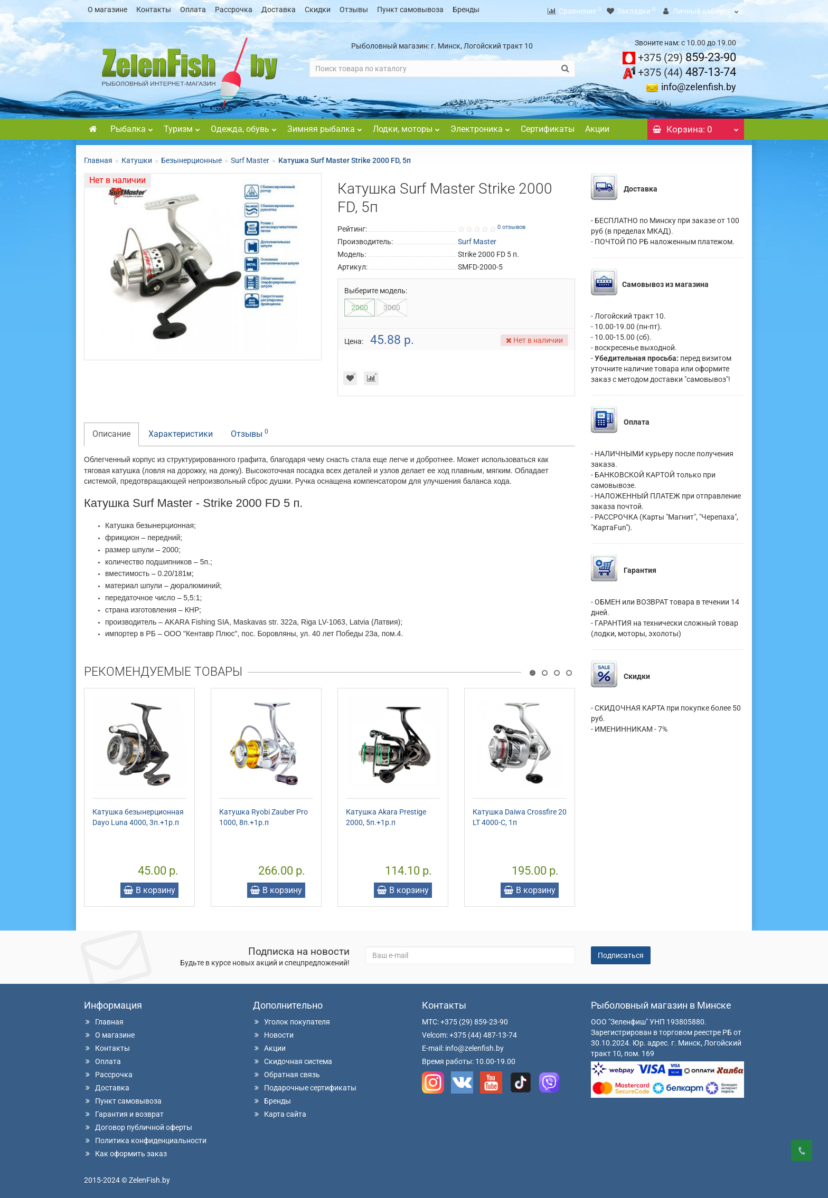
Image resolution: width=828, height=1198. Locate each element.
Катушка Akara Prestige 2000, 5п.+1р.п (386, 813)
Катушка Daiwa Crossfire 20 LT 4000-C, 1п (520, 813)
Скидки (318, 9)
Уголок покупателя (291, 1018)
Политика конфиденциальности (145, 1137)
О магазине (107, 9)
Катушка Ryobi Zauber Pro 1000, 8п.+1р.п (263, 813)
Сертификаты (548, 126)
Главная (98, 157)
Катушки (136, 157)
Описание (111, 431)
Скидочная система (292, 1058)
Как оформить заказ (125, 1150)
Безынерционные (191, 157)
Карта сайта (279, 1111)
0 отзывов (511, 224)
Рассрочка (233, 9)
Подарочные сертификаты (304, 1084)
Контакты (153, 9)
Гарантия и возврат (124, 1111)
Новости (273, 1032)
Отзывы (354, 9)
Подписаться (621, 952)
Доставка (278, 9)
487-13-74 (687, 68)
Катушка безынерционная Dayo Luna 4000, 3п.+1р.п (138, 813)
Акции (597, 126)
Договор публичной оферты (138, 1124)
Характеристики (180, 431)
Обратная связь (286, 1071)
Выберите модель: (375, 287)
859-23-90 (687, 54)
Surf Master (250, 157)
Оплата (193, 9)
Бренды (466, 9)
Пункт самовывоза (410, 9)
